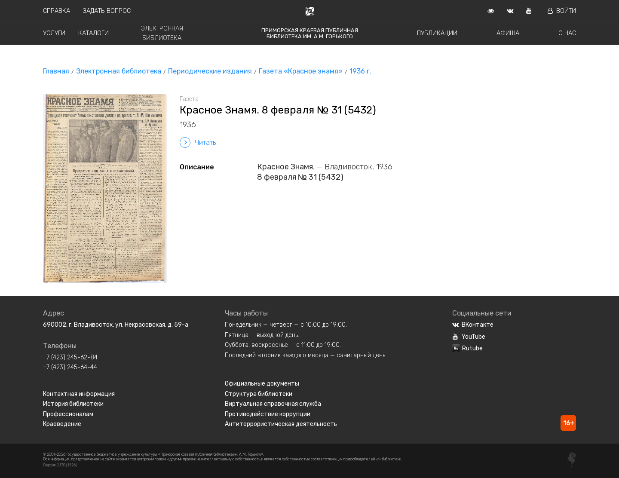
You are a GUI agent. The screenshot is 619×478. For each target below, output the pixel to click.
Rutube (467, 348)
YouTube (468, 336)
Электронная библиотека (118, 71)
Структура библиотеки (258, 394)
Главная (56, 71)
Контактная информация (79, 394)
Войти (562, 11)
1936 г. (360, 71)
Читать (198, 142)
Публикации (437, 33)
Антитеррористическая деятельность (281, 424)
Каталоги (93, 33)
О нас (567, 33)
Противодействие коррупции (267, 414)
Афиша (507, 33)
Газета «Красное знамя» (301, 71)
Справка (56, 11)
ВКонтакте (472, 324)
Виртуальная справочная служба (273, 404)
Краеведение (62, 424)
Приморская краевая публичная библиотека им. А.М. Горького (309, 33)
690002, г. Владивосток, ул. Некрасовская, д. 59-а (115, 324)
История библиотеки (73, 404)
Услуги (54, 33)
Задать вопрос (107, 11)
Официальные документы (262, 383)
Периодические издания (210, 71)
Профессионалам (68, 414)
